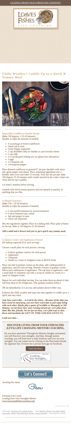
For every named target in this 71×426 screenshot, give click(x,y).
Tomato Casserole (41, 413)
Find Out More (35, 348)
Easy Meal (56, 411)
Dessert (49, 411)
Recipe (30, 411)
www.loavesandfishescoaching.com (18, 401)
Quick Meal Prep (22, 413)
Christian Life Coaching (19, 411)
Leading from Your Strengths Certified (35, 3)
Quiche (13, 413)
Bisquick (42, 411)
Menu (8, 67)
